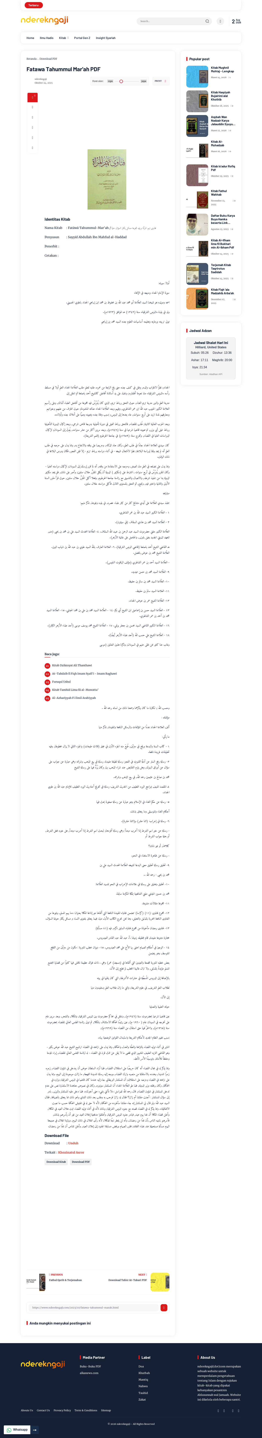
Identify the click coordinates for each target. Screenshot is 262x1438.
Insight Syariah (106, 38)
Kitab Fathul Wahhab (219, 192)
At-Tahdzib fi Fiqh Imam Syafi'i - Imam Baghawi (84, 673)
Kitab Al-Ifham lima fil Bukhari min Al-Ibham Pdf (222, 243)
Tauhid (143, 1393)
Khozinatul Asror (71, 1152)
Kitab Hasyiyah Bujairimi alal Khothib (220, 95)
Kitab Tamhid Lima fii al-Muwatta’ (75, 690)
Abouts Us (27, 1410)
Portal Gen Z (82, 38)
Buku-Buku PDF (90, 1366)
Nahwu (143, 1386)
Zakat (142, 1399)
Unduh (73, 1143)
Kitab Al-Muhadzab (217, 143)
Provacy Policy (62, 1410)
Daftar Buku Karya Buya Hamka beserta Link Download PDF (223, 219)
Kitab (62, 38)
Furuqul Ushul (61, 681)
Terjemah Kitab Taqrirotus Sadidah (221, 268)
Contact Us (43, 1410)
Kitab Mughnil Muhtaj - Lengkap (222, 69)
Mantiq (143, 1379)
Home (30, 38)
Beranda (32, 58)
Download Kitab (56, 1162)
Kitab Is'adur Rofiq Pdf (223, 168)
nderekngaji (123, 1424)
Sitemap (106, 1410)
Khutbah (144, 1373)
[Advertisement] (122, 119)
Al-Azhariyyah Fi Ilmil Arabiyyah (74, 698)
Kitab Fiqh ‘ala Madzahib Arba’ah (222, 291)
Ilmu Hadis (46, 38)
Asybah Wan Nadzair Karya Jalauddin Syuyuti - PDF (223, 120)
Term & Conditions (86, 1410)
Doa (141, 1366)
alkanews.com (89, 1373)
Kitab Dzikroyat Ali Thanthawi (72, 665)
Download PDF (48, 58)
